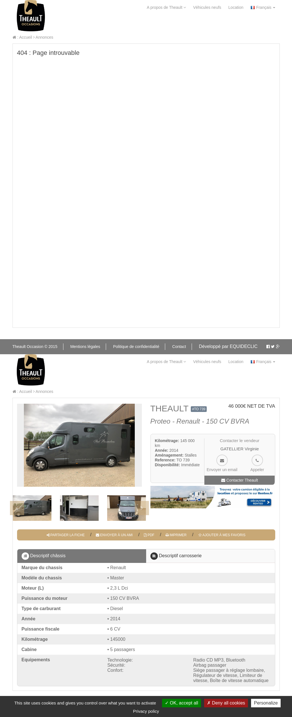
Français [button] (262, 7)
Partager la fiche (66, 535)
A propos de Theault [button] (166, 7)
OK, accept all (181, 703)
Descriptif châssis (44, 556)
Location (235, 7)
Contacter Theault (239, 480)
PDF (149, 535)
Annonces (43, 37)
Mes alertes (208, 23)
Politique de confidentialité (136, 346)
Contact (88, 23)
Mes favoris (253, 23)
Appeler (257, 463)
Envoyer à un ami (114, 535)
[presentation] (17, 508)
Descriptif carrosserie (176, 556)
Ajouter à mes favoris (221, 535)
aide (63, 23)
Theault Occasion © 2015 (35, 346)
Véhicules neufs (207, 7)
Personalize (266, 703)
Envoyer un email (222, 463)
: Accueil (22, 37)
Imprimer (176, 535)
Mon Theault (164, 23)
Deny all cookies (226, 703)
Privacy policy (146, 711)
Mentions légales (85, 346)
